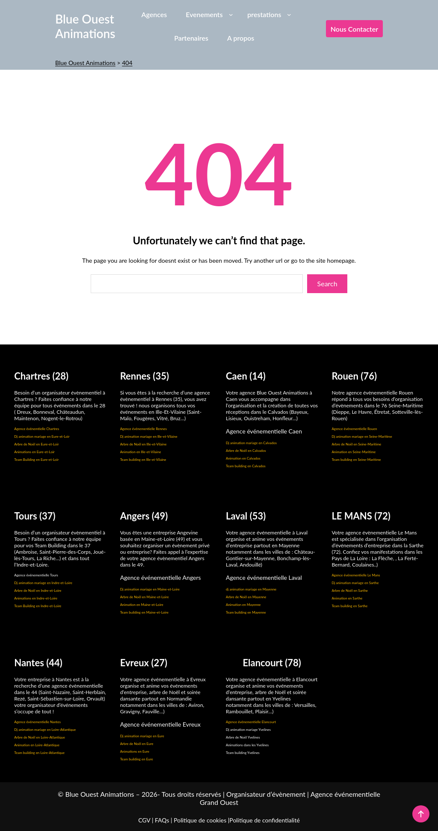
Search (327, 283)
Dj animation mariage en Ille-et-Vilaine (149, 436)
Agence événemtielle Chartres (36, 429)
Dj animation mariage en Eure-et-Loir (41, 436)
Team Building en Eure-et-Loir (36, 459)
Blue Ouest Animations (85, 26)
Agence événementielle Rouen (354, 429)
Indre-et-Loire (51, 590)
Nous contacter (354, 29)
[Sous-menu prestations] (289, 14)
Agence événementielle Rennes (143, 429)
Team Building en (27, 606)
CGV (144, 820)
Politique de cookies (200, 820)
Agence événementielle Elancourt (251, 722)
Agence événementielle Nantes (37, 722)
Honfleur (282, 418)
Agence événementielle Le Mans (355, 575)
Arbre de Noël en (27, 590)
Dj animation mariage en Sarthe (355, 583)
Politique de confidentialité (264, 820)
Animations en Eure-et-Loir (34, 452)
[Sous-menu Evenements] (231, 14)
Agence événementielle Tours (36, 575)
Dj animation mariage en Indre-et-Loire (43, 583)
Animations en (25, 598)
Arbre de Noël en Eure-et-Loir (36, 444)
